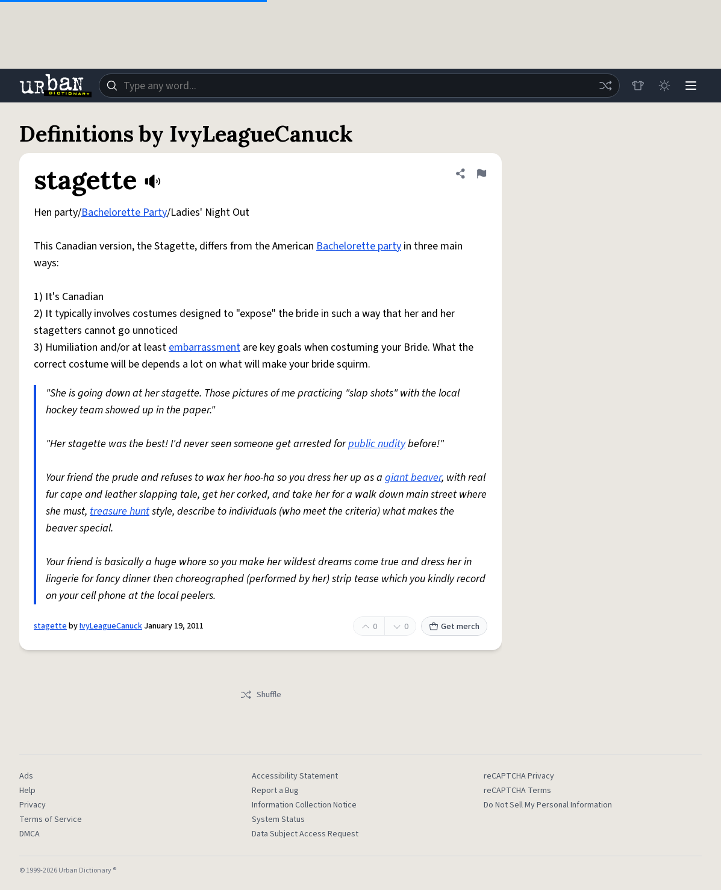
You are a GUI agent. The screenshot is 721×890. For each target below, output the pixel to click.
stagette (50, 626)
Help (27, 791)
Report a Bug (275, 791)
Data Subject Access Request (305, 834)
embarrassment (204, 347)
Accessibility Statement (295, 776)
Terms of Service (50, 819)
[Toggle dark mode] (664, 85)
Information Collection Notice (304, 805)
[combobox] (359, 86)
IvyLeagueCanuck (111, 626)
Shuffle (260, 695)
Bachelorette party (358, 246)
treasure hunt (119, 511)
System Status (278, 819)
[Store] (638, 85)
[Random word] (605, 85)
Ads (26, 776)
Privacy (32, 805)
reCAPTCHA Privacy (519, 776)
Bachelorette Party (124, 212)
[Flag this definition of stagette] (481, 173)
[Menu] (691, 85)
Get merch (454, 627)
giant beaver (413, 477)
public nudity (376, 443)
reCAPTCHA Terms (517, 791)
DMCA (29, 834)
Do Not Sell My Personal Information (548, 805)
